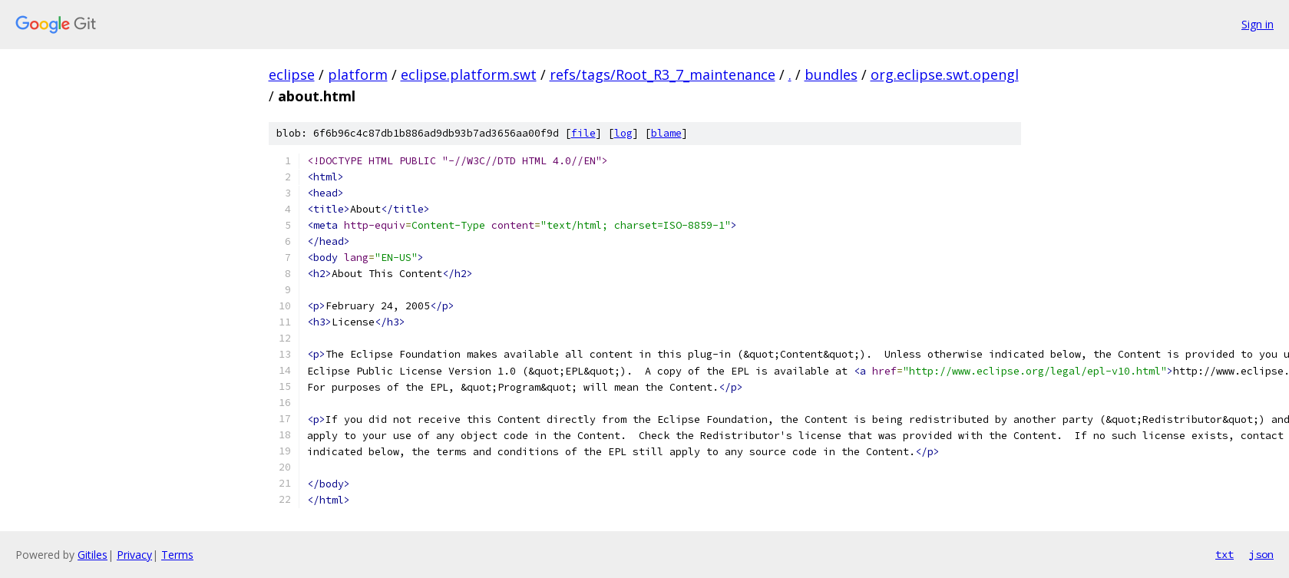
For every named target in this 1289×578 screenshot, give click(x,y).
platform (358, 74)
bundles (831, 74)
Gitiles (92, 554)
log (623, 133)
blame (666, 133)
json (1261, 554)
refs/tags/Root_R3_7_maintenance (662, 74)
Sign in (1257, 24)
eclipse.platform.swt (469, 74)
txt (1224, 554)
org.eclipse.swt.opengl (945, 74)
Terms (177, 554)
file (583, 133)
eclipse (292, 74)
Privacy (134, 554)
